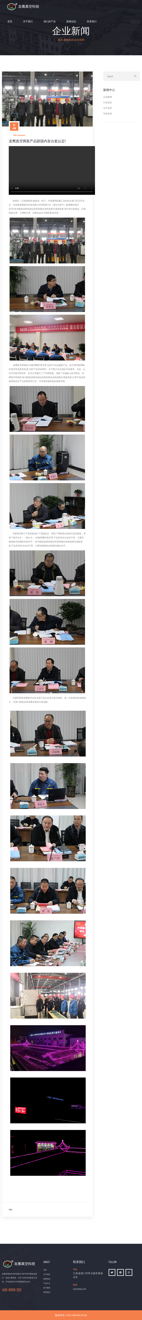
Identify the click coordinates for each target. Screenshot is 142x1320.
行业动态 (107, 102)
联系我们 (92, 21)
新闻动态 (71, 21)
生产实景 (107, 108)
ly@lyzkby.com (79, 1288)
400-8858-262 (12, 1289)
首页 (9, 21)
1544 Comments (19, 135)
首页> (61, 39)
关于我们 (28, 21)
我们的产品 (50, 21)
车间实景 (107, 113)
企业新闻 (79, 39)
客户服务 (46, 1288)
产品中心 (46, 1283)
